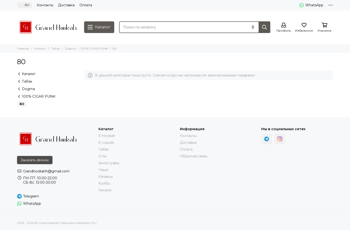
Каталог (40, 48)
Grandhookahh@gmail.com (46, 171)
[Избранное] (304, 28)
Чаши (103, 170)
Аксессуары (108, 163)
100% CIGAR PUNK (94, 48)
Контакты (45, 5)
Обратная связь (193, 156)
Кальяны (105, 176)
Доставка (66, 5)
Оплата (85, 5)
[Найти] (264, 27)
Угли (102, 156)
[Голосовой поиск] (253, 27)
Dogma (70, 48)
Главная (23, 48)
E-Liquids (106, 142)
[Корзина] (324, 28)
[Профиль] (283, 28)
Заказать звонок (35, 160)
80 (21, 104)
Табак (55, 48)
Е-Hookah (106, 136)
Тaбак (103, 149)
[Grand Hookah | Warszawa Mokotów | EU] (48, 27)
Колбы (104, 183)
